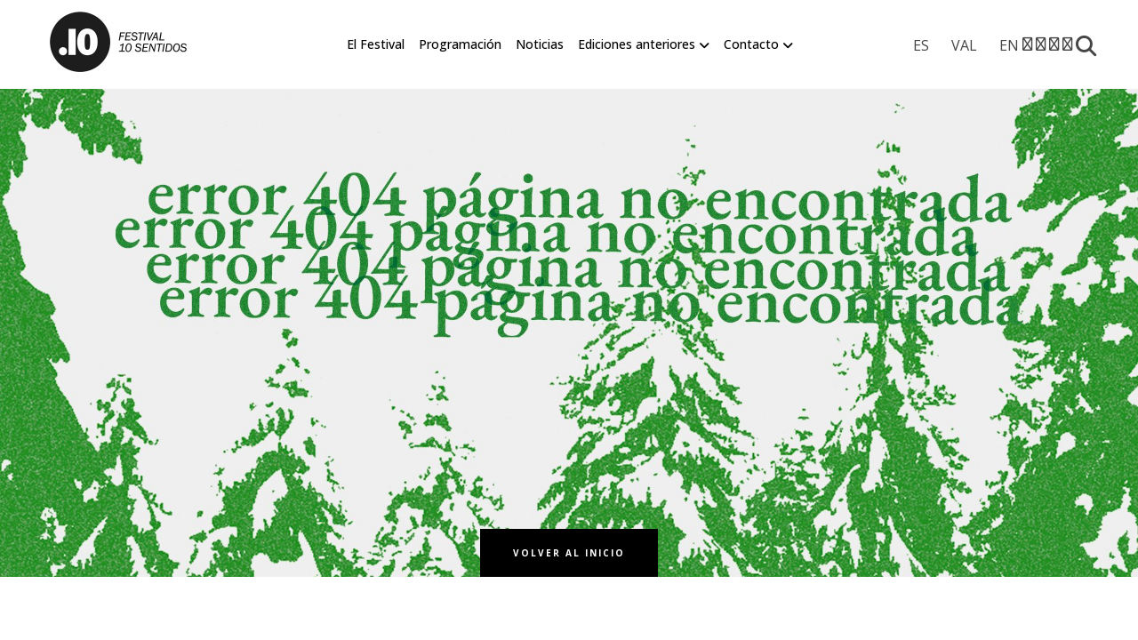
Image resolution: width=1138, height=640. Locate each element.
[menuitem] (921, 45)
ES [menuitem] (921, 45)
